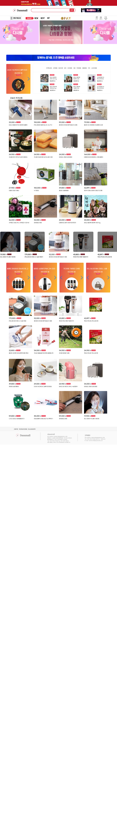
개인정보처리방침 (23, 429)
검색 (72, 10)
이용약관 (16, 429)
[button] (4, 36)
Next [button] (109, 245)
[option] (58, 245)
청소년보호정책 (31, 429)
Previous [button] (8, 245)
